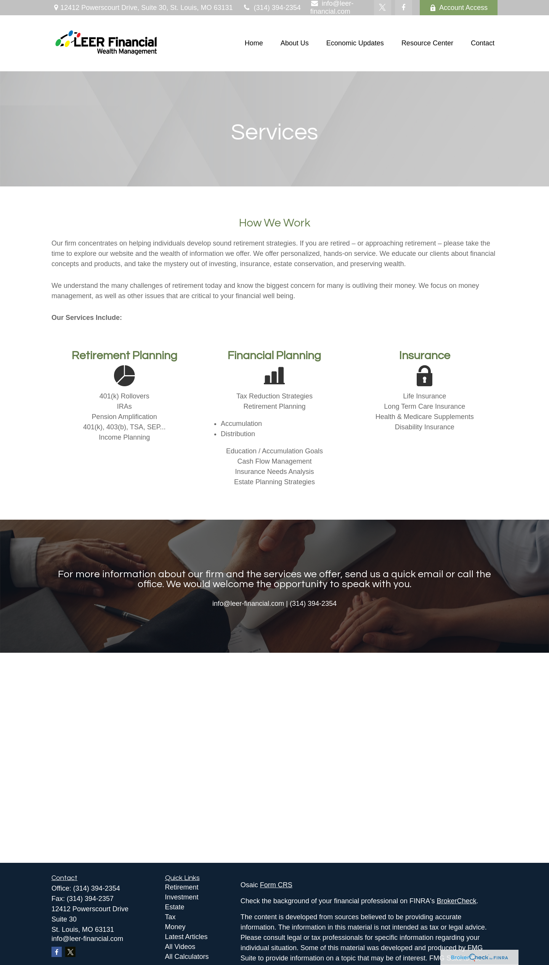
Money (175, 927)
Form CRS (276, 885)
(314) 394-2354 (271, 7)
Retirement (182, 887)
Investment (182, 897)
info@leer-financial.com (87, 939)
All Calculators (187, 956)
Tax (170, 917)
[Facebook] (403, 7)
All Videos (180, 947)
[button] (254, 43)
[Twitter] (382, 7)
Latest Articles (186, 937)
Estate (175, 907)
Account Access (459, 7)
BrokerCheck (457, 901)
